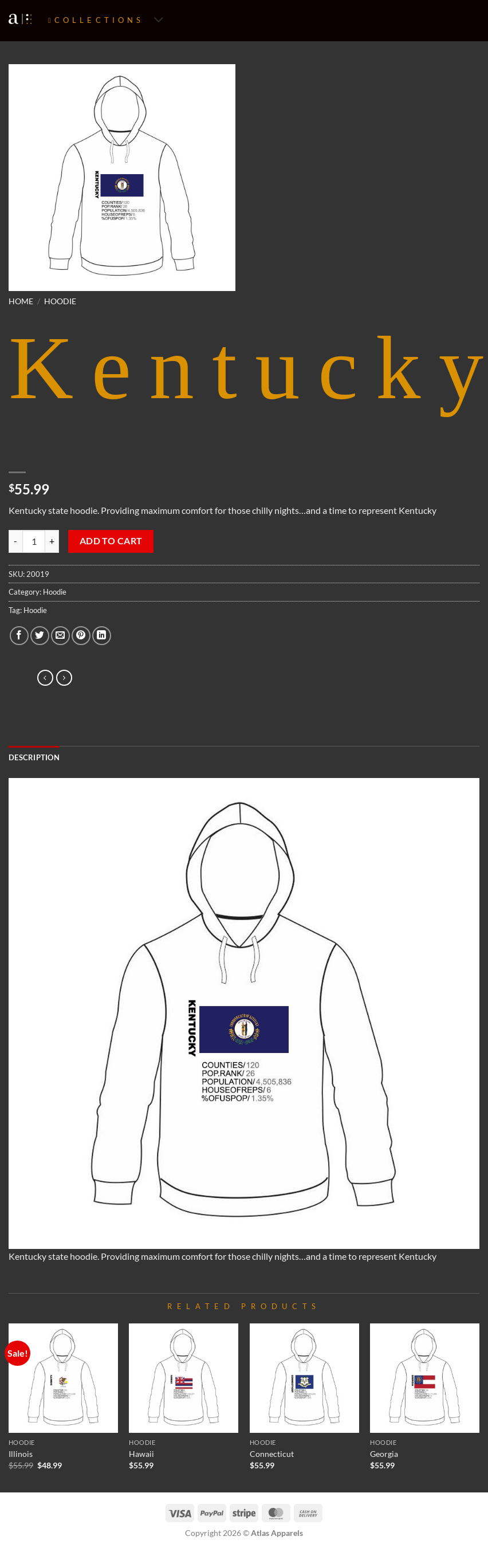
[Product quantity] (33, 541)
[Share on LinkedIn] (101, 635)
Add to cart (111, 541)
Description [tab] (34, 757)
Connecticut (272, 1454)
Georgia (384, 1454)
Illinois (21, 1454)
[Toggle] (159, 21)
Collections (99, 20)
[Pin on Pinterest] (81, 635)
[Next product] (45, 678)
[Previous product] (64, 678)
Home (21, 301)
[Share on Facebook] (19, 635)
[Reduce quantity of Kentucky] (15, 541)
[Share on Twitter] (39, 635)
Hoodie (60, 301)
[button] (24, 277)
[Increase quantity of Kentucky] (52, 541)
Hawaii (141, 1454)
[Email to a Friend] (60, 635)
